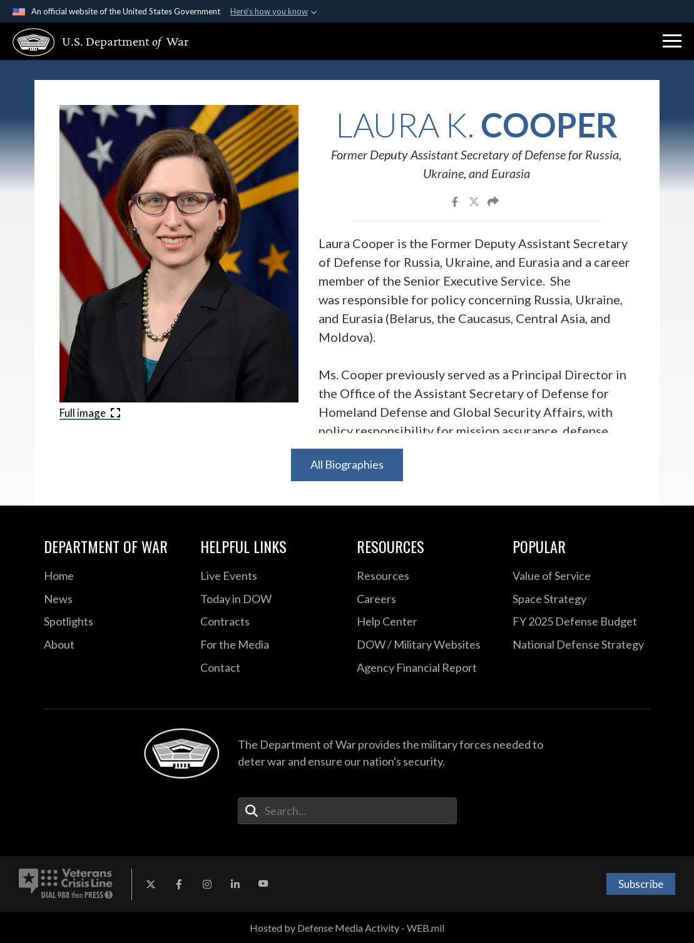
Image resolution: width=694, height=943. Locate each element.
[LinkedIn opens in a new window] (235, 884)
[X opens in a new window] (150, 884)
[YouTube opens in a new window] (263, 884)
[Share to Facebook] (456, 201)
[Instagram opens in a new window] (207, 884)
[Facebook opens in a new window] (179, 884)
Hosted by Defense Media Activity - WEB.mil (347, 928)
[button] (672, 41)
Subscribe (640, 884)
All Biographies (347, 464)
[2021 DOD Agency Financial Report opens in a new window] (425, 668)
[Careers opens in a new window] (425, 599)
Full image (89, 412)
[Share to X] (475, 201)
